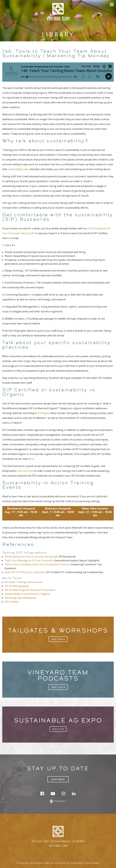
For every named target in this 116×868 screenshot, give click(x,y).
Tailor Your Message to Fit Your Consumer (29, 560)
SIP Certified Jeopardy (17, 586)
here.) (31, 458)
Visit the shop (25, 470)
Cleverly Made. (92, 862)
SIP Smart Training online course (23, 582)
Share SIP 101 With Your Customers (25, 572)
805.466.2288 (58, 846)
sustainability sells (18, 169)
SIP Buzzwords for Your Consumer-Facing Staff (31, 556)
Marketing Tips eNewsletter (21, 597)
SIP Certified (11, 601)
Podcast (58, 801)
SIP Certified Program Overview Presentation (30, 590)
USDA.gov (43, 413)
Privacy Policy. (77, 862)
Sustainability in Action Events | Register (27, 594)
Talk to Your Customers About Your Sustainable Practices (37, 564)
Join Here (58, 779)
